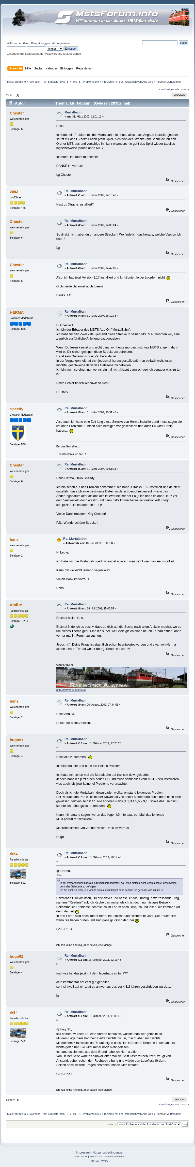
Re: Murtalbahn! (76, 191)
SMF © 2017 (97, 1156)
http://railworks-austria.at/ (71, 689)
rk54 (14, 854)
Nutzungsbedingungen (108, 1152)
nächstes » (182, 89)
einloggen (44, 43)
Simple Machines (114, 1156)
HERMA (17, 312)
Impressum (84, 1152)
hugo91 (16, 740)
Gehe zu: (112, 1124)
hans (14, 539)
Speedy (16, 409)
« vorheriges (166, 89)
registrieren (64, 43)
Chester (17, 113)
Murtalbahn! (73, 112)
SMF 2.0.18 (81, 1156)
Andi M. (16, 605)
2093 (14, 191)
